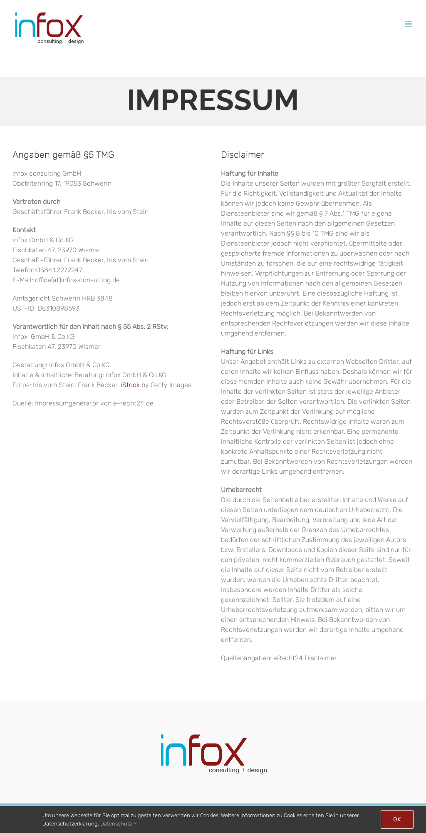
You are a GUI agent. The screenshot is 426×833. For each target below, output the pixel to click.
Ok (397, 819)
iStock (130, 385)
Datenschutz (118, 824)
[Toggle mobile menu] (409, 24)
